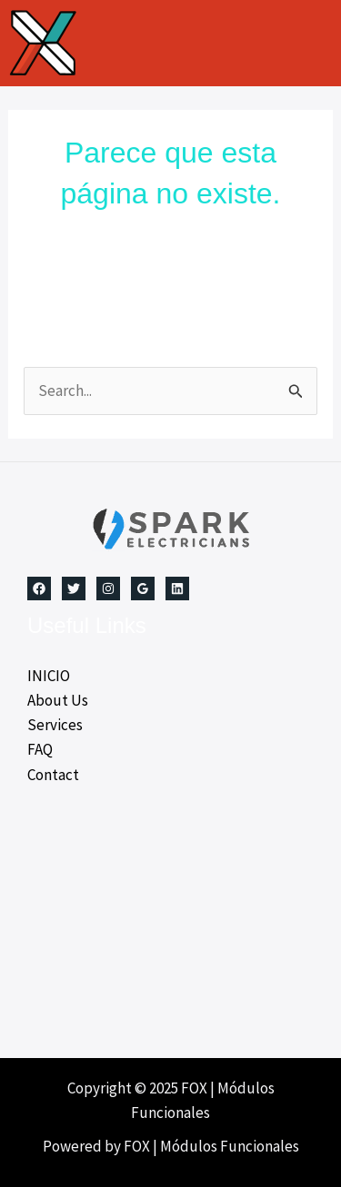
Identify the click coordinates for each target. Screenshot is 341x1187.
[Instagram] (108, 588)
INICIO (48, 676)
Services (55, 725)
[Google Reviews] (143, 588)
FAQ (40, 749)
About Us (57, 700)
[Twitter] (73, 588)
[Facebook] (39, 588)
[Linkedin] (177, 588)
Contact (53, 775)
